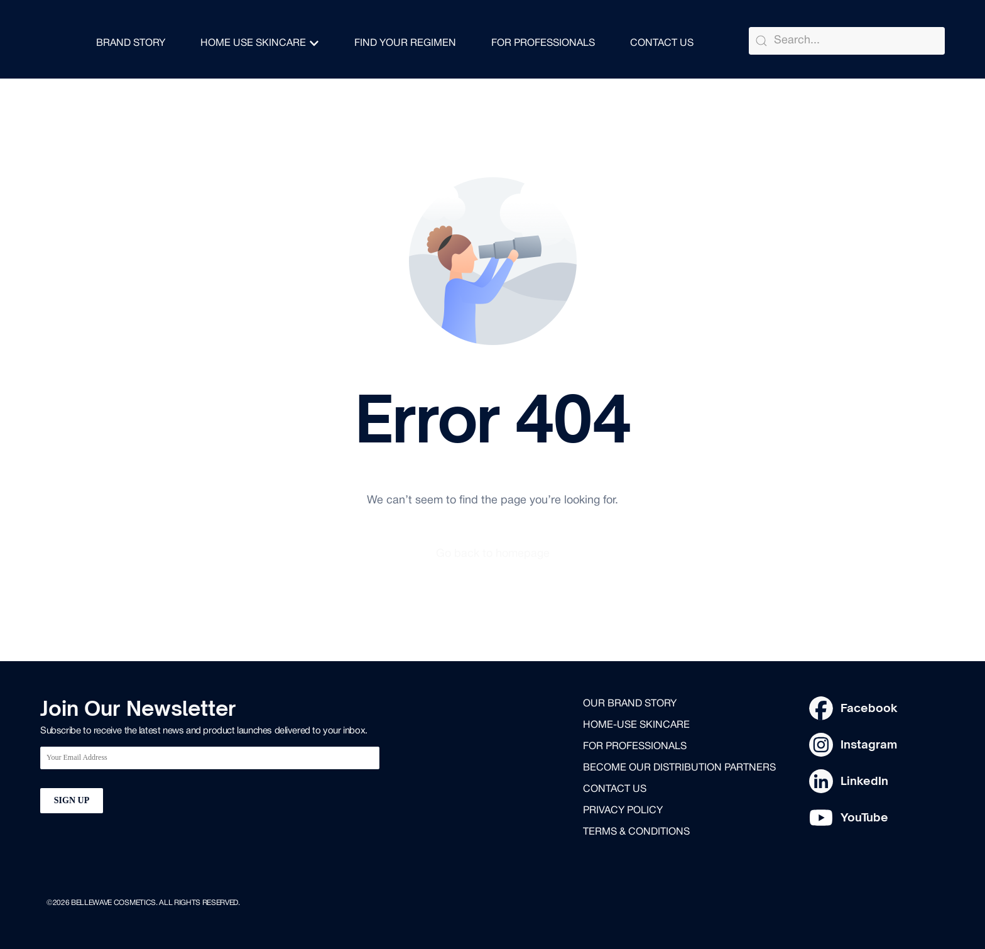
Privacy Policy (623, 810)
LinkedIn (864, 780)
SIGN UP (71, 800)
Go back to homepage (493, 554)
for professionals (635, 746)
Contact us (614, 789)
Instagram (869, 744)
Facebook (869, 708)
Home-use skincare (636, 725)
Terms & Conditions (636, 832)
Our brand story (630, 703)
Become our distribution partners (679, 768)
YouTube (864, 817)
